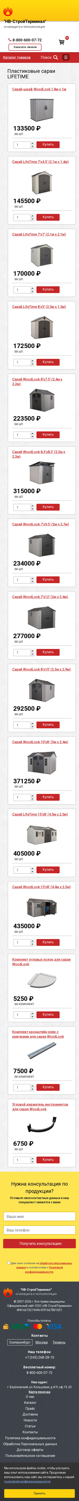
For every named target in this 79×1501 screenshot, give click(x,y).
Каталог (30, 1403)
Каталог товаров (17, 57)
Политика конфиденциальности (30, 1438)
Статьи (30, 1426)
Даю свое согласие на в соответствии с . (41, 1267)
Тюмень (59, 1342)
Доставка (30, 1414)
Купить (48, 144)
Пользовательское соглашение (30, 1456)
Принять (40, 1493)
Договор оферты (30, 1450)
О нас (30, 1397)
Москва (41, 1342)
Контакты (30, 1432)
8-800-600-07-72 (27, 40)
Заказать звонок (25, 47)
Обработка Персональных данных (30, 1444)
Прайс (30, 1409)
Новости (30, 1420)
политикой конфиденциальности (27, 1481)
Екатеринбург (20, 1342)
